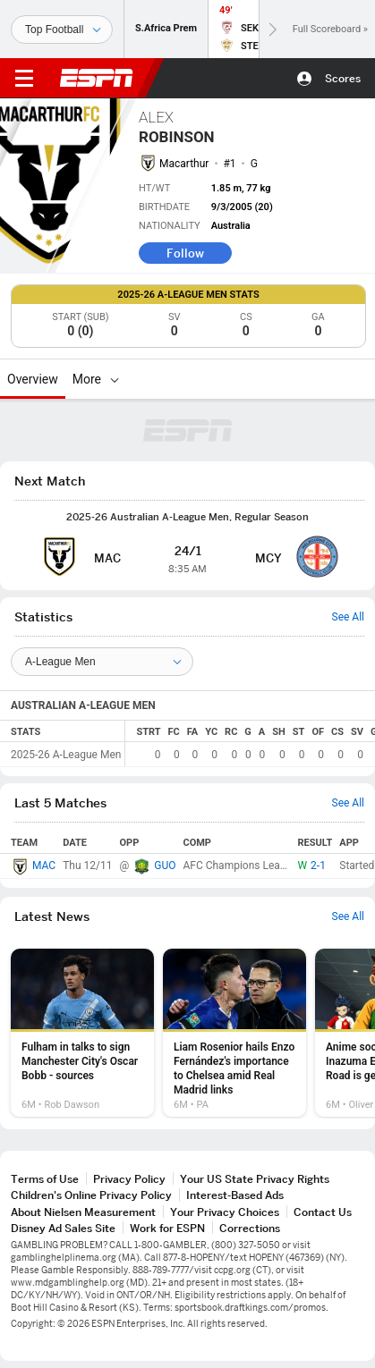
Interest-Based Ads (235, 1195)
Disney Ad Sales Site (63, 1228)
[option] (82, 1033)
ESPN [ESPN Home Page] (96, 77)
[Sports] (62, 29)
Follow (185, 253)
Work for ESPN (167, 1228)
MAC (43, 865)
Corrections (249, 1228)
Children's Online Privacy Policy (91, 1195)
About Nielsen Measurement (83, 1212)
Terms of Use (45, 1179)
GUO (164, 865)
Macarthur (184, 163)
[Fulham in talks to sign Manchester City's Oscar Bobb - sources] (82, 1033)
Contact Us (323, 1212)
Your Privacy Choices (224, 1212)
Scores (343, 78)
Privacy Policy (129, 1179)
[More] (114, 379)
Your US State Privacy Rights (254, 1179)
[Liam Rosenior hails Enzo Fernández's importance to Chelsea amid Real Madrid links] (234, 1033)
